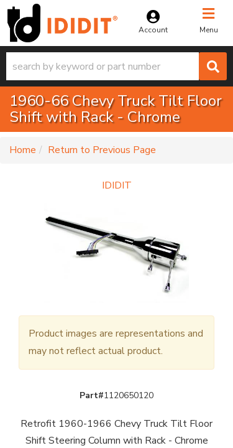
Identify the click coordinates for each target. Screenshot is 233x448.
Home (22, 150)
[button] (116, 66)
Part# (92, 395)
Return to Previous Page (102, 150)
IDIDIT (117, 185)
